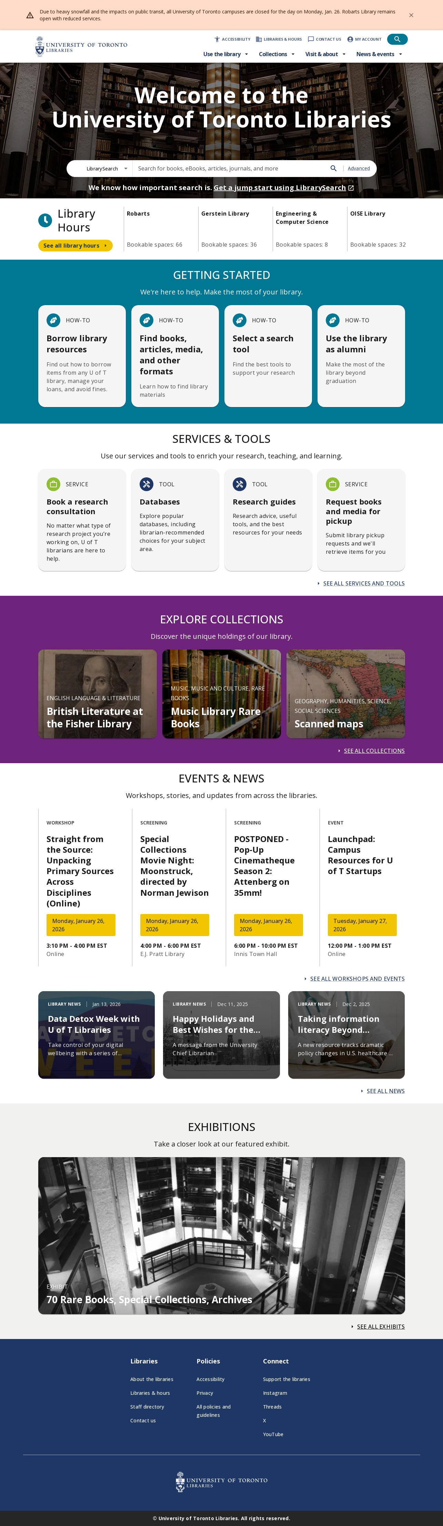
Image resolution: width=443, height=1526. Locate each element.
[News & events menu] (379, 54)
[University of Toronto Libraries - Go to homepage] (222, 1490)
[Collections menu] (277, 54)
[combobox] (107, 168)
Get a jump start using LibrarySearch (284, 187)
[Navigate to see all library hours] (75, 245)
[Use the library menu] (226, 54)
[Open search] (397, 39)
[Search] (334, 168)
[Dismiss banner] (411, 15)
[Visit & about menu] (325, 54)
